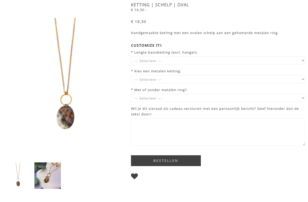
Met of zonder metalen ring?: (161, 89)
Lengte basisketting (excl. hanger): (166, 52)
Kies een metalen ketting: (157, 71)
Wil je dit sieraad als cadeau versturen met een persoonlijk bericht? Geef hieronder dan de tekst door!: (215, 111)
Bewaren (148, 177)
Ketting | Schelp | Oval (160, 5)
